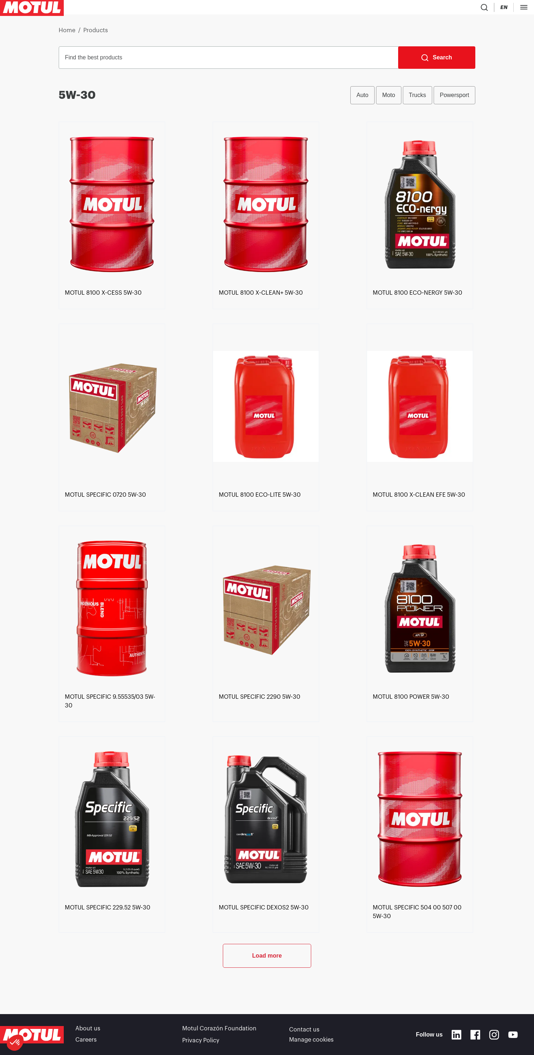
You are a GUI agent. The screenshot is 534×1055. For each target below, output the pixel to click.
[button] (15, 1042)
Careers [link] (86, 1040)
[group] (412, 98)
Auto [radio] (362, 98)
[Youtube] (513, 1035)
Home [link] (67, 33)
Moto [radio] (388, 98)
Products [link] (95, 33)
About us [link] (87, 1030)
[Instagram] (494, 1035)
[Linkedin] (456, 1035)
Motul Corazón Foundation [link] (219, 1030)
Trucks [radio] (417, 98)
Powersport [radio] (454, 98)
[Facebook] (475, 1035)
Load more (267, 990)
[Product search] (401, 8)
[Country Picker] (422, 9)
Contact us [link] (304, 1030)
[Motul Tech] (471, 8)
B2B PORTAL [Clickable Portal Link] (512, 8)
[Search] (436, 60)
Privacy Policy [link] (200, 1040)
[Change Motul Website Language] (443, 9)
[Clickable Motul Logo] (32, 8)
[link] (103, 327)
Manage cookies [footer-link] (311, 1040)
